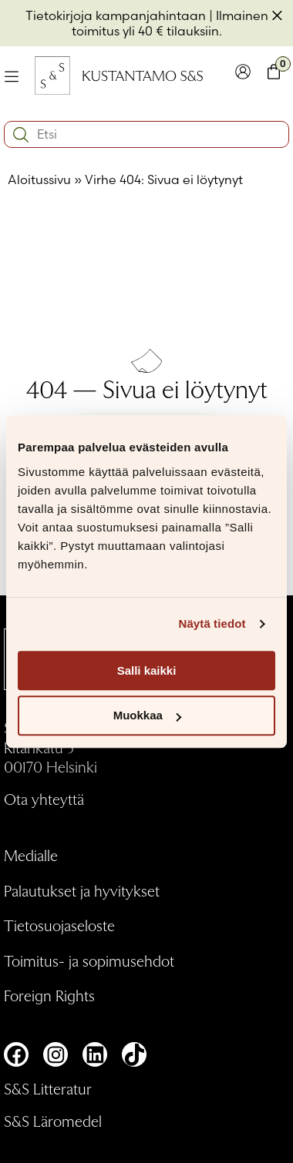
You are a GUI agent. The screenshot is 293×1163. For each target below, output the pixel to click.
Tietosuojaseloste (59, 925)
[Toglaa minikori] (273, 75)
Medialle (31, 855)
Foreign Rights (49, 995)
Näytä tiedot (212, 623)
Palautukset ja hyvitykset (82, 890)
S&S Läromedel (53, 1120)
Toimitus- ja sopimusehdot (89, 960)
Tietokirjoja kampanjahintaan (115, 15)
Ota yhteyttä (44, 798)
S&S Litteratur (48, 1088)
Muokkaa (147, 715)
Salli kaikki (147, 670)
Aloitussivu (39, 179)
